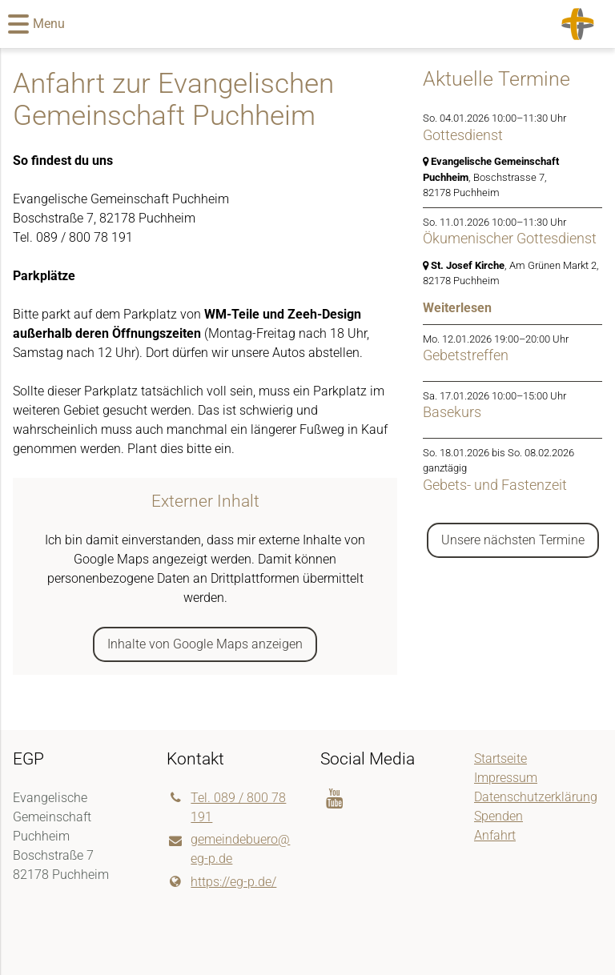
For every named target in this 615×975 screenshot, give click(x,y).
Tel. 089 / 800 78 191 (226, 807)
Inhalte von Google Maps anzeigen (205, 644)
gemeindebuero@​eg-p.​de (228, 850)
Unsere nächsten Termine (513, 540)
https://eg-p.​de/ (221, 882)
